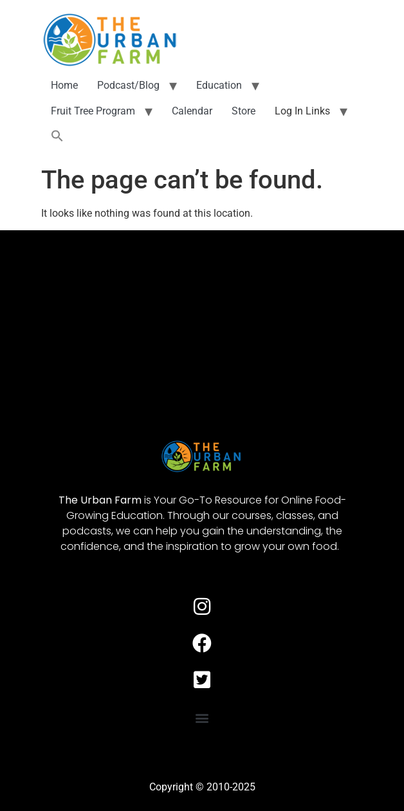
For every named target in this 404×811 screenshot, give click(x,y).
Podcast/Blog (128, 85)
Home (64, 85)
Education (219, 85)
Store (243, 111)
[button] (57, 136)
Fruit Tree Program (93, 111)
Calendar (192, 111)
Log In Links (302, 111)
